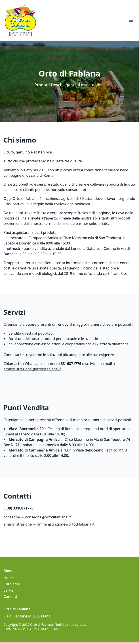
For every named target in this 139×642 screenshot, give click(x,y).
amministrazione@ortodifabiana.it (32, 369)
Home (9, 577)
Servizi (9, 590)
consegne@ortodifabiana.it (48, 517)
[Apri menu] (130, 20)
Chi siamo (12, 584)
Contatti (10, 596)
